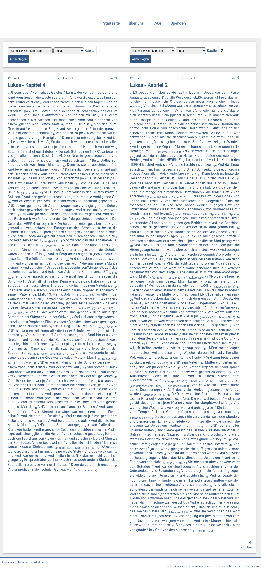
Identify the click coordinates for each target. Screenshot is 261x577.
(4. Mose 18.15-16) (155, 292)
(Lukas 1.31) (221, 278)
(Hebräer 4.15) (61, 194)
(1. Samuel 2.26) (226, 536)
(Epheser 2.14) (138, 220)
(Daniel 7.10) (205, 198)
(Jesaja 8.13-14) (176, 387)
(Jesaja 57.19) (210, 215)
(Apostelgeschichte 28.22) (145, 391)
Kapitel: (91, 51)
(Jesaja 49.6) (159, 369)
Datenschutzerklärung (31, 568)
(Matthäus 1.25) (184, 153)
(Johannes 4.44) (48, 300)
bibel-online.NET (175, 573)
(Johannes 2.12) (40, 359)
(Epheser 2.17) (157, 220)
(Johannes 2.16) (192, 518)
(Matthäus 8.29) (81, 453)
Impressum (9, 568)
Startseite (62, 23)
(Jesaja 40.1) (155, 323)
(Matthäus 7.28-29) (91, 363)
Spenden (129, 23)
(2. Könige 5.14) (95, 332)
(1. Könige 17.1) (73, 313)
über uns (87, 23)
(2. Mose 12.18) (181, 468)
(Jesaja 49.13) (174, 323)
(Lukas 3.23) (78, 278)
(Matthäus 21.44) (226, 387)
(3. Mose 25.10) (103, 247)
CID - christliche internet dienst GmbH (236, 573)
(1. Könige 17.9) (94, 313)
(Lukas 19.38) (229, 215)
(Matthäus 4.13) (19, 359)
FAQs (108, 23)
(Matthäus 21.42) (200, 387)
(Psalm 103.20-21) (185, 198)
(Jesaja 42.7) (98, 243)
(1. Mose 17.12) (202, 278)
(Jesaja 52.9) (193, 432)
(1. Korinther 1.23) (174, 391)
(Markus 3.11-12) (102, 453)
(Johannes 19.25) (154, 400)
